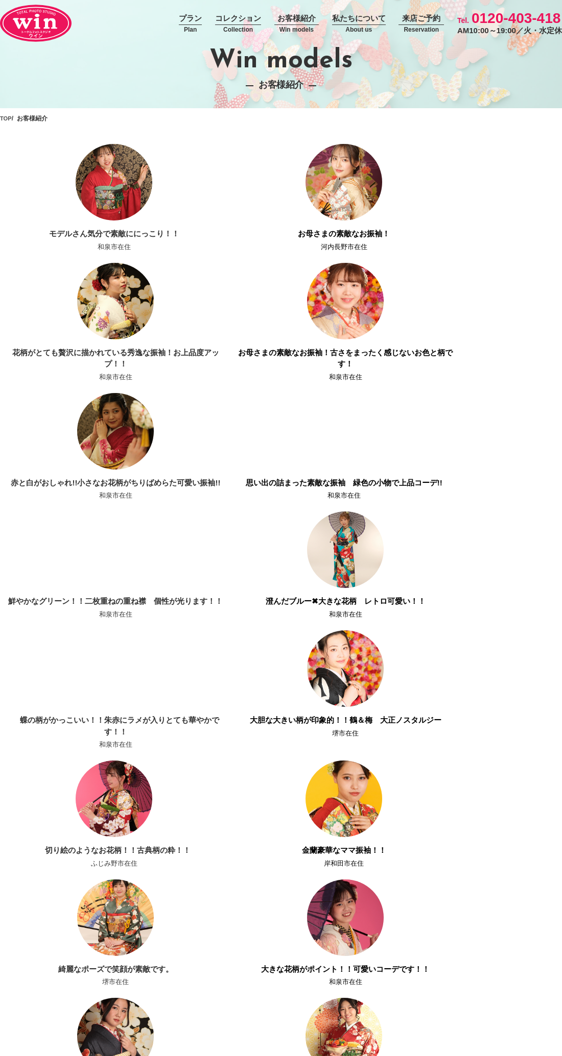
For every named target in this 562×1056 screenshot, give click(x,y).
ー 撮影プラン (384, 904)
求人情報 (414, 1007)
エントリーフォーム (473, 1007)
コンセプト (191, 891)
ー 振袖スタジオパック (399, 932)
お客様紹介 (296, 24)
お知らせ (188, 918)
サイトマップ (540, 1007)
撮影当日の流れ (199, 904)
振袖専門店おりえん (515, 918)
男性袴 (282, 918)
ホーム (184, 877)
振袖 (278, 891)
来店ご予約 (421, 24)
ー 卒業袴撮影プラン (395, 960)
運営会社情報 (195, 1007)
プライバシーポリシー (265, 1007)
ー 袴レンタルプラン (395, 946)
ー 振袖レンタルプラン (399, 891)
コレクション (238, 24)
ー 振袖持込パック (391, 918)
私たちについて (359, 24)
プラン (190, 24)
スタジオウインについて (522, 877)
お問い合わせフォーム (350, 1007)
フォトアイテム (508, 891)
